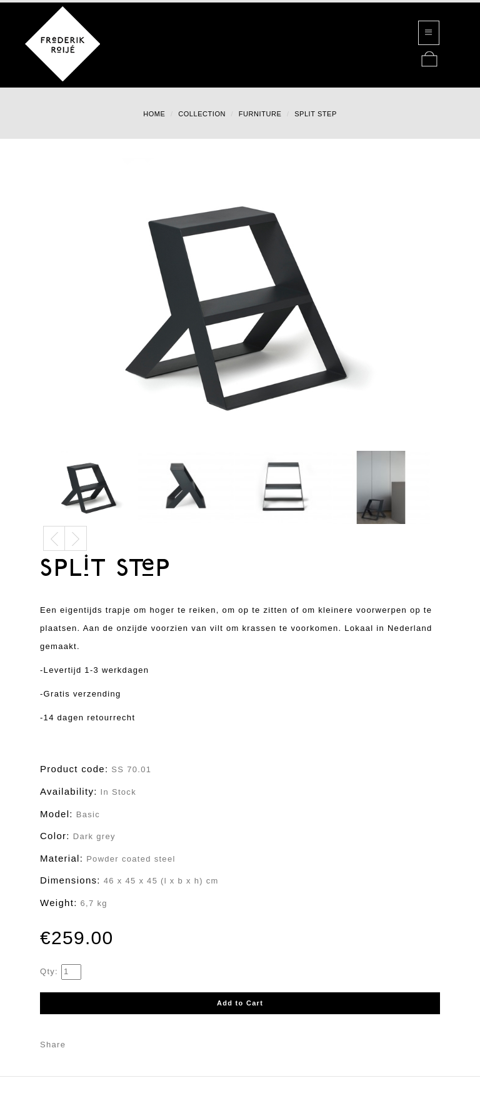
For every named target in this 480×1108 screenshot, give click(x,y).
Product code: (74, 768)
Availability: (69, 791)
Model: (56, 813)
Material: (61, 858)
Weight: (59, 902)
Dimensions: (70, 880)
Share (53, 1044)
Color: (55, 835)
